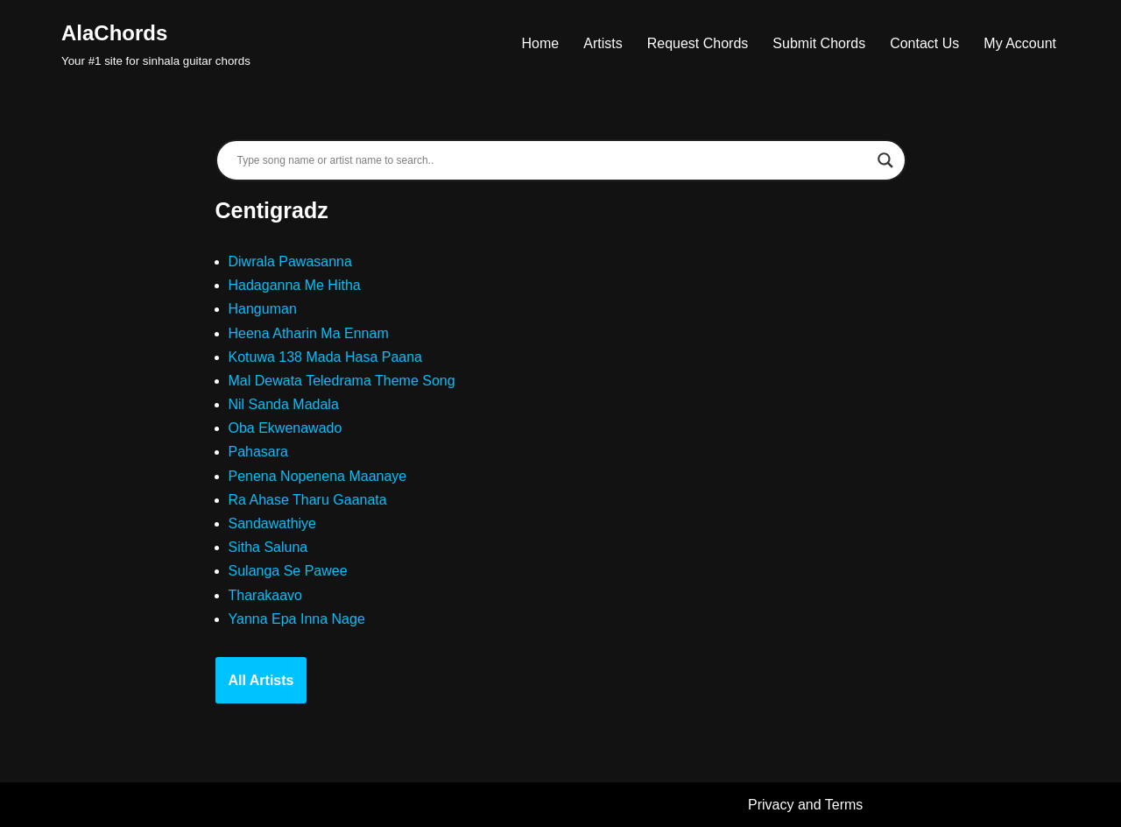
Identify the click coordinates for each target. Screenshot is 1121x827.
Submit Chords (818, 43)
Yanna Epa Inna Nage (297, 618)
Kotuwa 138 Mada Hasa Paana (325, 357)
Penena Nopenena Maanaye (318, 476)
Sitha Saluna (268, 547)
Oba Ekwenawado (285, 428)
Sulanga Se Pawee (288, 570)
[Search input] (553, 160)
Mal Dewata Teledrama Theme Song (342, 380)
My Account (1020, 43)
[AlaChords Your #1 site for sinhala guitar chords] (155, 43)
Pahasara (259, 451)
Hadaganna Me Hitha (295, 285)
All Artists (261, 680)
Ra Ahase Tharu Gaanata (308, 499)
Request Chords (698, 43)
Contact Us (924, 43)
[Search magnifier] (885, 160)
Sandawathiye (273, 523)
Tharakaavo (266, 595)
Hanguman (263, 308)
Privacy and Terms (805, 804)
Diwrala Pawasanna (290, 261)
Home (541, 43)
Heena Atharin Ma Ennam (309, 333)
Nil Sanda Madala (284, 404)
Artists (602, 43)
